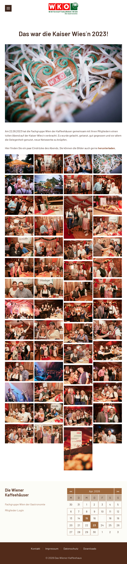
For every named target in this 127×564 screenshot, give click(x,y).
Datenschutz (71, 548)
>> (118, 491)
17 (102, 518)
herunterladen (106, 148)
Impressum (51, 548)
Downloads (89, 548)
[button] (8, 8)
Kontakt (35, 548)
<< (71, 491)
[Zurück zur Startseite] (63, 8)
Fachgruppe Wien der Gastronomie (25, 504)
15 (86, 518)
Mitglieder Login (14, 510)
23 (94, 525)
